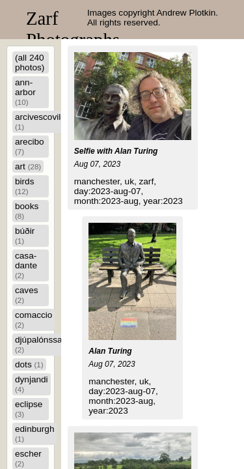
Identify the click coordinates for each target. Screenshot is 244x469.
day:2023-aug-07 (107, 191)
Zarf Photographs (73, 29)
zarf (146, 181)
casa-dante (26, 265)
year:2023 (162, 201)
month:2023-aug (106, 201)
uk (129, 181)
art (28, 166)
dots (29, 364)
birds (24, 186)
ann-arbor (25, 92)
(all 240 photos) (29, 62)
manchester (97, 181)
